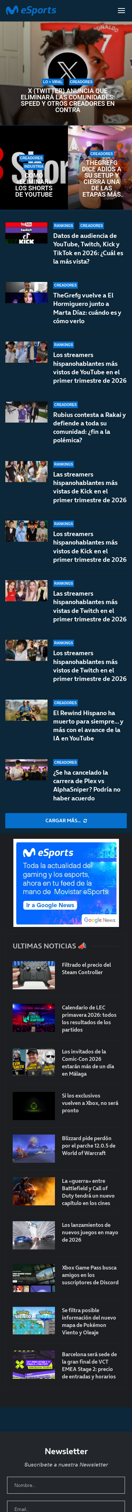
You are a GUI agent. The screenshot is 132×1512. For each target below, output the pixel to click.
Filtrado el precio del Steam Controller (86, 968)
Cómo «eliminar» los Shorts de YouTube (33, 185)
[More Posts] (66, 821)
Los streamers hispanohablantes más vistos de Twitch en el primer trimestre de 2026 (90, 666)
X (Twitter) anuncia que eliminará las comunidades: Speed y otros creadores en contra (68, 100)
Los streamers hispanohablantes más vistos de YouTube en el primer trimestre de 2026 (90, 367)
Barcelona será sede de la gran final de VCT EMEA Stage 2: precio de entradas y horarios (89, 1365)
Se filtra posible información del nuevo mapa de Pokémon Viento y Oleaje (89, 1321)
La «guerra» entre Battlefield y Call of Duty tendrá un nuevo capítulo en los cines (88, 1192)
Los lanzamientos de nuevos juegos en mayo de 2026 (90, 1232)
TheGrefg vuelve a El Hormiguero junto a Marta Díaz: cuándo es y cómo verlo (87, 308)
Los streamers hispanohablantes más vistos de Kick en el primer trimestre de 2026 (90, 549)
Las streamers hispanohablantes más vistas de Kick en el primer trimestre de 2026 (90, 491)
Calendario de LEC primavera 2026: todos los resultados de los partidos (89, 1018)
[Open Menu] (121, 10)
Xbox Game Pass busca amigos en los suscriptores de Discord (90, 1275)
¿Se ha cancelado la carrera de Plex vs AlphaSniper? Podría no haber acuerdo (86, 785)
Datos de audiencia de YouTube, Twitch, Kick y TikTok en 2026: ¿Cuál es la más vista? (88, 248)
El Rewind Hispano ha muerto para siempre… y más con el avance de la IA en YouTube (88, 725)
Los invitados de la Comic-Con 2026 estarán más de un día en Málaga (88, 1062)
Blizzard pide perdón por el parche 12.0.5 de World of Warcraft (88, 1146)
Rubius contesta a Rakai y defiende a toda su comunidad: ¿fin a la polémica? (89, 427)
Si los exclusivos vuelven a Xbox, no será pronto (90, 1103)
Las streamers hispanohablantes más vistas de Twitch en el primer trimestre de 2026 (90, 611)
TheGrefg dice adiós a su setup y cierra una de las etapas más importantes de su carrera (102, 179)
